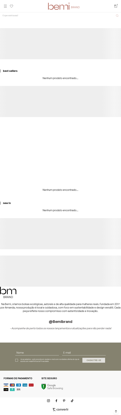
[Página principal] (64, 6)
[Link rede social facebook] (56, 400)
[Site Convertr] (60, 409)
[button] (116, 411)
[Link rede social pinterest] (64, 400)
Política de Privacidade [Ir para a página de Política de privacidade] (41, 361)
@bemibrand (60, 321)
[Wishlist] (11, 6)
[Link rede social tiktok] (72, 400)
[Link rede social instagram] (48, 400)
